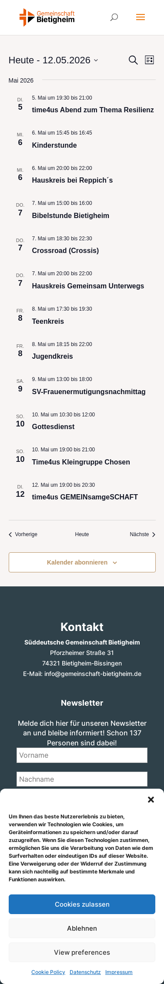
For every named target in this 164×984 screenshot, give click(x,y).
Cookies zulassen (82, 904)
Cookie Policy (48, 972)
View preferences (82, 952)
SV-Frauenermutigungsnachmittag (89, 391)
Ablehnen (82, 928)
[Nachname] (82, 779)
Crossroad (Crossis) (65, 250)
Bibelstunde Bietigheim (71, 215)
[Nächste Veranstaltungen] (142, 534)
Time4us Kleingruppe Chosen (81, 462)
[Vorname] (82, 755)
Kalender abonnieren (77, 562)
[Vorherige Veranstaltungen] (23, 534)
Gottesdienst (53, 426)
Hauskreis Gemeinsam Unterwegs (88, 286)
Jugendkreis (52, 356)
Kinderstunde (54, 145)
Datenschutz (85, 972)
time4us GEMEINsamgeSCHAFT (85, 497)
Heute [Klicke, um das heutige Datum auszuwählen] (82, 534)
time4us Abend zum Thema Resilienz (93, 110)
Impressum (119, 972)
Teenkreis (48, 321)
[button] (151, 799)
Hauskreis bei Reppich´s (72, 180)
